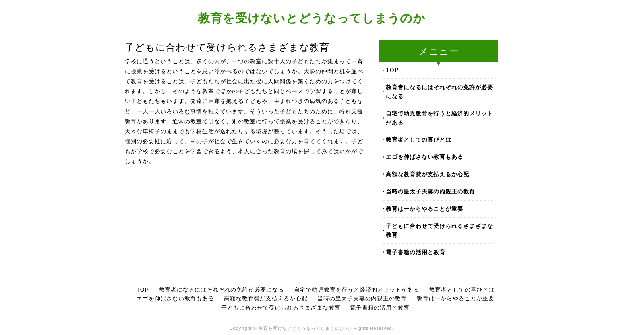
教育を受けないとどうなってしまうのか (312, 18)
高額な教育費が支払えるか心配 (427, 174)
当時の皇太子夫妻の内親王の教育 (430, 191)
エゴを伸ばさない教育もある (424, 156)
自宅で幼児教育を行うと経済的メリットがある (439, 117)
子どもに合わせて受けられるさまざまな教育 (439, 230)
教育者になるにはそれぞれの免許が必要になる (439, 91)
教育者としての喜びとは (418, 139)
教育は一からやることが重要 (424, 208)
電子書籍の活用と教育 (415, 252)
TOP (392, 70)
